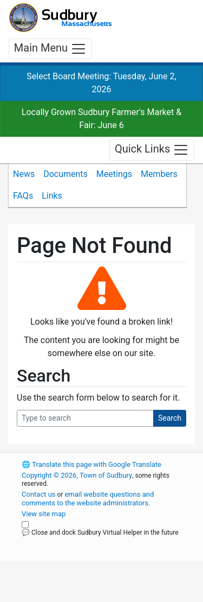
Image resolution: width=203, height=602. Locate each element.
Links (52, 196)
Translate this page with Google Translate (91, 464)
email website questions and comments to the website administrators (88, 498)
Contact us (39, 494)
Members (159, 174)
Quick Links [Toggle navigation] (152, 150)
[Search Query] (85, 418)
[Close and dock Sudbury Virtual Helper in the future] (25, 524)
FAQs (23, 196)
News (24, 174)
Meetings (114, 174)
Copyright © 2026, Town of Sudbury (77, 475)
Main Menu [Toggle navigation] (50, 49)
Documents (65, 174)
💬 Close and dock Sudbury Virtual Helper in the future (100, 532)
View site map (44, 514)
